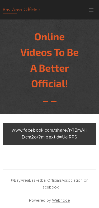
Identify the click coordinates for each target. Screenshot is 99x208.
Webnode (61, 200)
